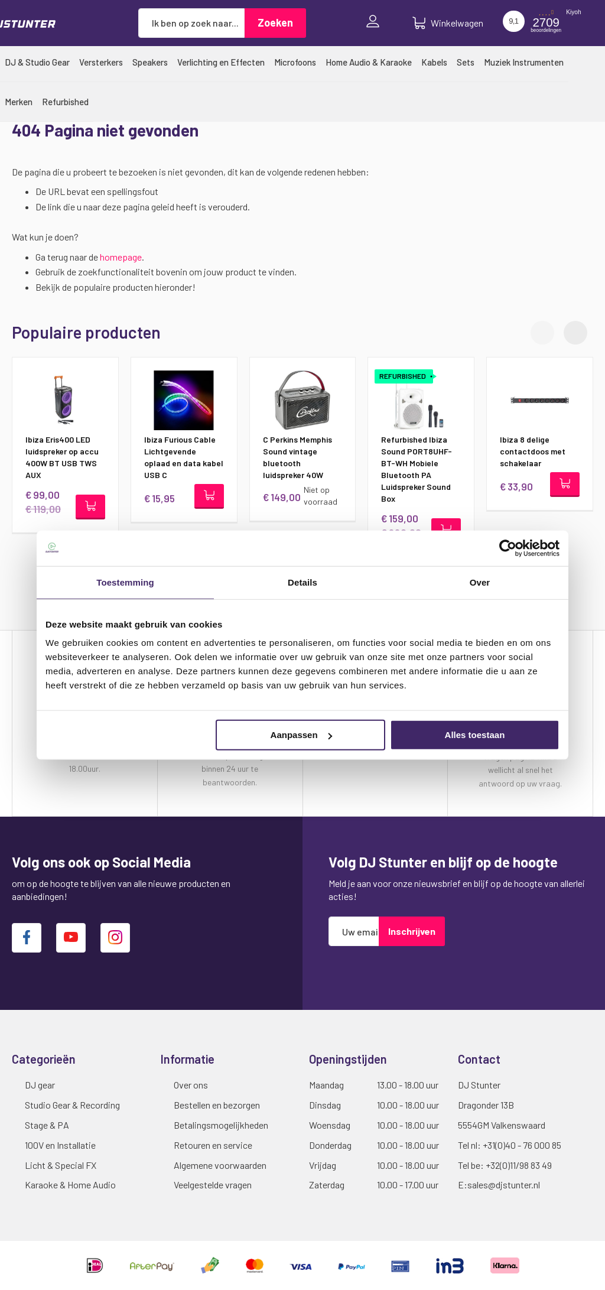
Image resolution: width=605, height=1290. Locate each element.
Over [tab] (480, 582)
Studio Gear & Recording (72, 1104)
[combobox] (191, 23)
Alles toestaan (475, 735)
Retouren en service (213, 1145)
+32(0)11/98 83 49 (519, 1165)
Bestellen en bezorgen (217, 1104)
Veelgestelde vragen (213, 1184)
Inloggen (375, 23)
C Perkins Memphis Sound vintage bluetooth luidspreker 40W (297, 457)
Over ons (191, 1084)
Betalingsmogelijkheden (221, 1124)
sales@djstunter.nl (503, 1184)
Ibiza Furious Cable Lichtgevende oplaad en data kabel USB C (183, 457)
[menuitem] (37, 62)
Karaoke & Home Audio (70, 1184)
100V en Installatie (60, 1145)
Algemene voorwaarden (220, 1165)
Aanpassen (301, 735)
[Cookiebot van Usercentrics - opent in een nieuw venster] (508, 548)
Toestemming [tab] (125, 582)
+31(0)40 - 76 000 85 (522, 1145)
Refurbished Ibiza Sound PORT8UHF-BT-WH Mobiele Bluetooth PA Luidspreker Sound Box (416, 468)
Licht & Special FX (60, 1165)
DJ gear (40, 1084)
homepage (121, 256)
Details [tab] (302, 582)
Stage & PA (47, 1124)
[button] (575, 333)
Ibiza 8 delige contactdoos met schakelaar (532, 451)
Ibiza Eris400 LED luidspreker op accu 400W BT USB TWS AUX (62, 457)
